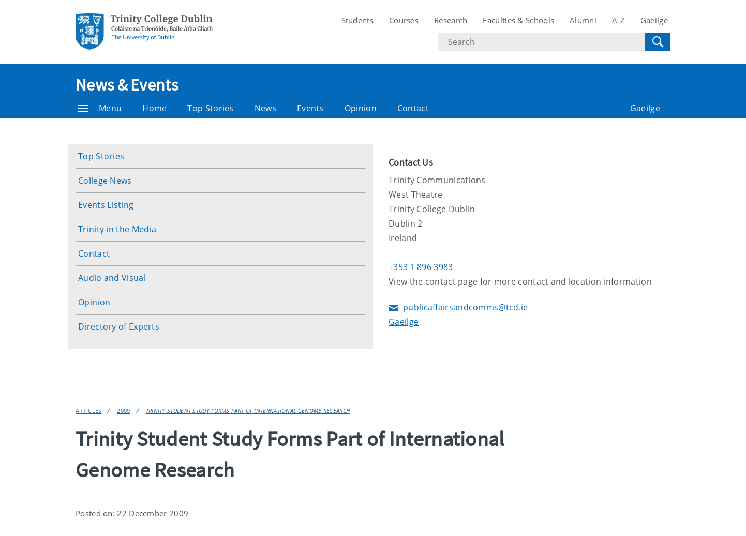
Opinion (361, 108)
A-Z (618, 20)
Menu (100, 108)
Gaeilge (654, 20)
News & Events (127, 85)
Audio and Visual (112, 278)
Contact (413, 108)
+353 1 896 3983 (421, 267)
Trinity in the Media (117, 229)
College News (105, 180)
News (265, 108)
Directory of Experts (118, 326)
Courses (404, 20)
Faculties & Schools (518, 20)
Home (154, 108)
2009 (123, 410)
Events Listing (105, 205)
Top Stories (210, 108)
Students (357, 20)
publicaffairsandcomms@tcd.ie (458, 308)
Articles (88, 410)
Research (450, 20)
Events (310, 108)
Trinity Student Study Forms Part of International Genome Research (248, 410)
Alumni (583, 20)
